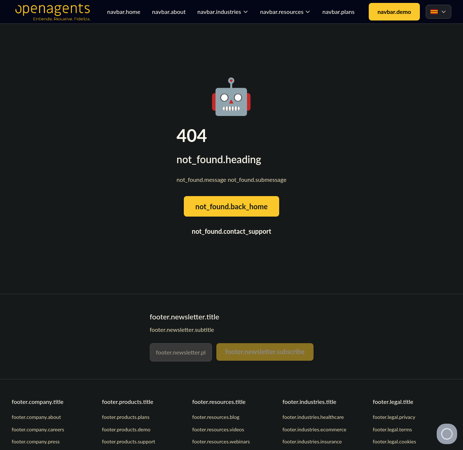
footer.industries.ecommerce (314, 429)
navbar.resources (285, 11)
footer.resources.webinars (221, 441)
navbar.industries (222, 11)
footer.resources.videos (218, 429)
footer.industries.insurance (312, 441)
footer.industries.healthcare (313, 417)
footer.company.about (36, 417)
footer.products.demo (126, 429)
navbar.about (169, 11)
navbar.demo (394, 11)
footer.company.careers (38, 429)
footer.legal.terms (392, 429)
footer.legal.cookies (394, 441)
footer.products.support (128, 441)
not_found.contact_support (232, 231)
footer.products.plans (125, 417)
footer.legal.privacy (394, 417)
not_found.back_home (232, 206)
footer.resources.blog (215, 417)
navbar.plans (338, 11)
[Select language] (438, 12)
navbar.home (123, 11)
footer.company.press (36, 441)
